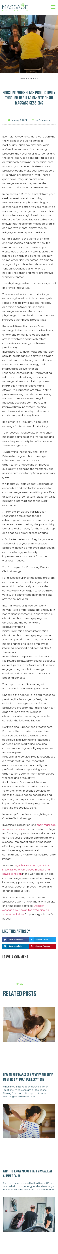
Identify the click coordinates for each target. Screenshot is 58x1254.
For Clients (29, 78)
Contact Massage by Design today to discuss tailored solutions (25, 910)
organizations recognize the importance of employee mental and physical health (26, 869)
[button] (15, 939)
